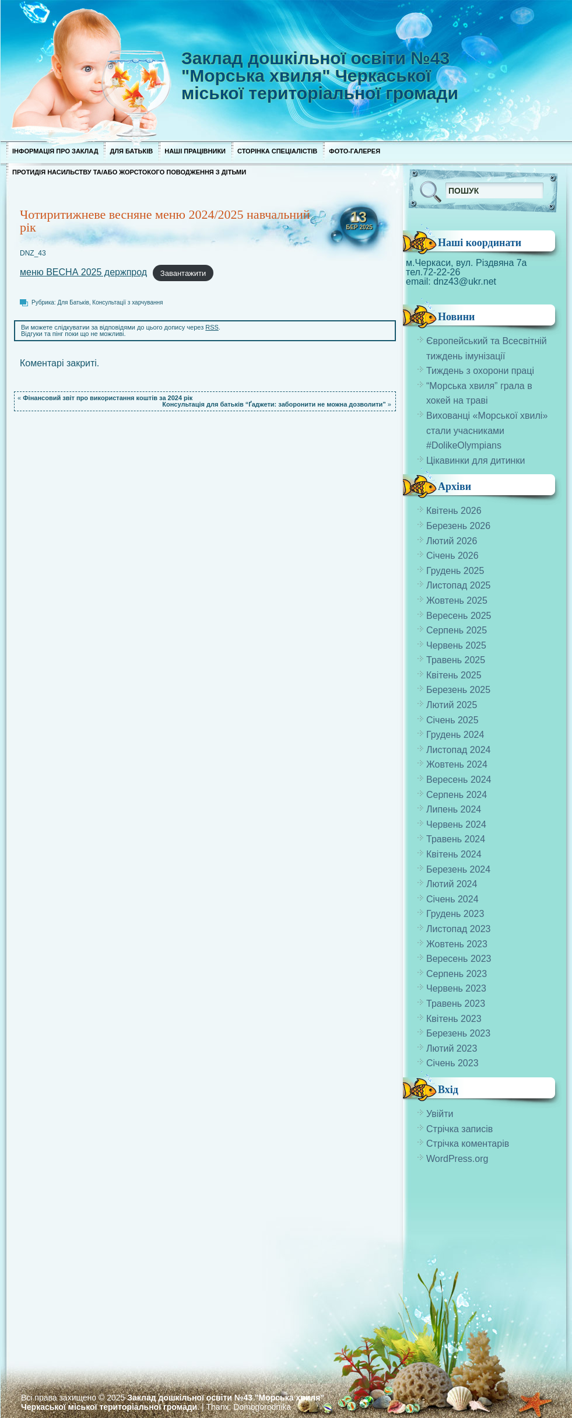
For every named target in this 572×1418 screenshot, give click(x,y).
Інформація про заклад (55, 151)
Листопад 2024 (458, 750)
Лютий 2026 (451, 541)
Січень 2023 (452, 1063)
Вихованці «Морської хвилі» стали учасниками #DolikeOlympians (487, 430)
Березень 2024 (458, 869)
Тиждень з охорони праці (480, 371)
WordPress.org (457, 1159)
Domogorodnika (262, 1407)
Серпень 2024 (456, 795)
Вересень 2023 (458, 959)
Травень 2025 (455, 660)
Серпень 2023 (456, 974)
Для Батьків (131, 151)
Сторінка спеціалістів (277, 151)
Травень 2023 (455, 1004)
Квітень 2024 (454, 854)
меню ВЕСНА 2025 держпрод (83, 272)
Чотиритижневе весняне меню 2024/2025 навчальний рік (165, 220)
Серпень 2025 (456, 630)
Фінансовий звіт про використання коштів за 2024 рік (107, 397)
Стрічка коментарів (467, 1144)
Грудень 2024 (455, 735)
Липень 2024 (453, 809)
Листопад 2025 (458, 585)
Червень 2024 (456, 824)
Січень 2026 (452, 556)
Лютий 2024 (451, 884)
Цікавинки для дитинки (475, 460)
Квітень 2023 (454, 1019)
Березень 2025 (458, 690)
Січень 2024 (452, 899)
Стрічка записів (459, 1129)
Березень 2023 (458, 1033)
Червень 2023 (456, 988)
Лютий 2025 (451, 705)
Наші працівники (195, 151)
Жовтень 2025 (456, 600)
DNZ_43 (33, 253)
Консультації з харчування (127, 302)
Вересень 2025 (458, 616)
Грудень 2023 (455, 914)
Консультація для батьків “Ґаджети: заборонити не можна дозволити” (274, 404)
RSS (212, 327)
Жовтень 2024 (456, 764)
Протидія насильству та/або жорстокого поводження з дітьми (129, 172)
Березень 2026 (458, 526)
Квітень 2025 (454, 675)
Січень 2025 (452, 720)
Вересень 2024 (458, 780)
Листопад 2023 (458, 929)
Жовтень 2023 (456, 944)
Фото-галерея (354, 151)
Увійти (440, 1114)
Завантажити (183, 272)
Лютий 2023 (451, 1048)
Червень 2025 (456, 645)
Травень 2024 (455, 839)
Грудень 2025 (455, 571)
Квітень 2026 (454, 511)
